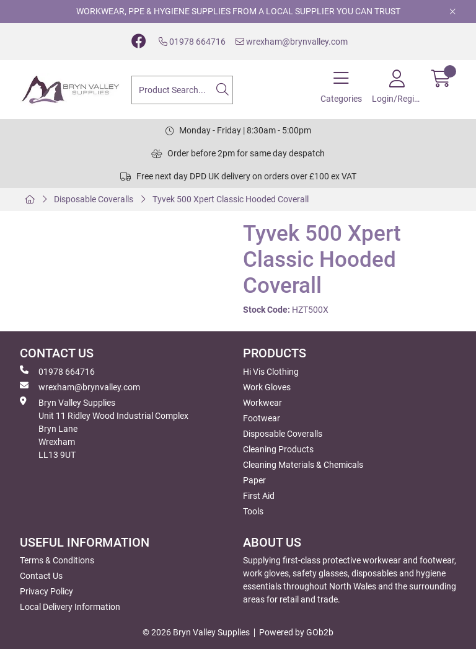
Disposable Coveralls (93, 199)
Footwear (261, 418)
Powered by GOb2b (296, 632)
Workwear (262, 403)
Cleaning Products (278, 449)
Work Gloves (267, 387)
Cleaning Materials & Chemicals (303, 465)
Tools (253, 511)
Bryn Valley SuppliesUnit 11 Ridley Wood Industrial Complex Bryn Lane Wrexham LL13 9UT (104, 428)
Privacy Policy (46, 591)
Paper (254, 480)
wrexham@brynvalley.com (292, 42)
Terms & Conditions (57, 560)
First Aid (259, 496)
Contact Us (41, 576)
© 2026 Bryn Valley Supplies (196, 632)
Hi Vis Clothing (271, 372)
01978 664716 (192, 42)
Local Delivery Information (70, 607)
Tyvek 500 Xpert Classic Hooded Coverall (230, 199)
